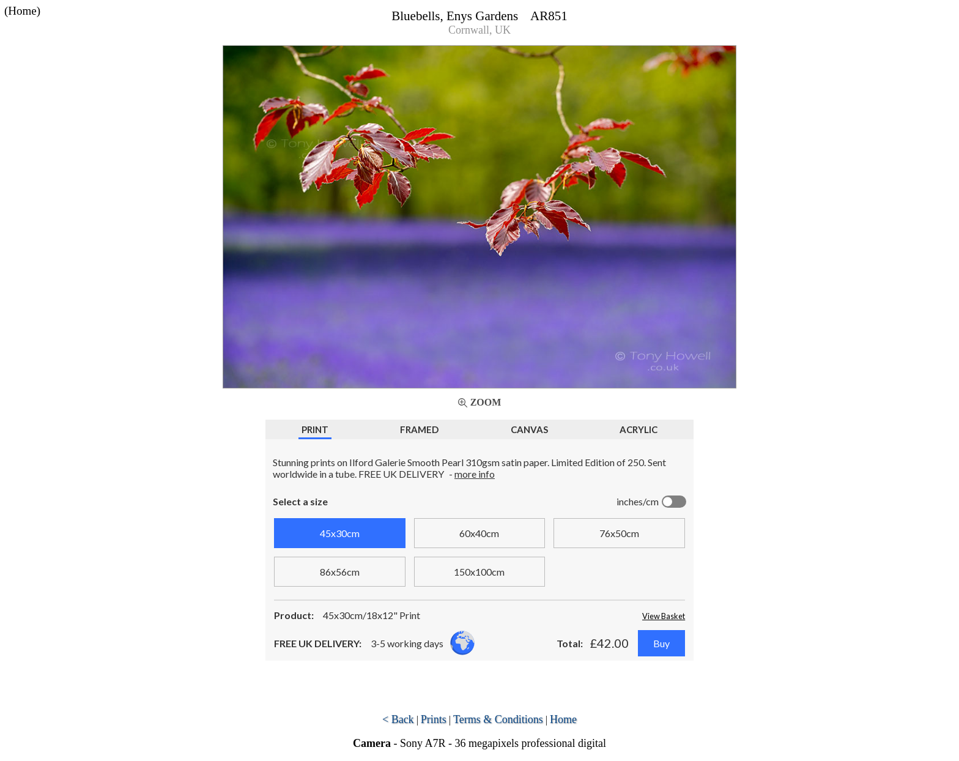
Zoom (486, 402)
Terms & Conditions (498, 719)
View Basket (663, 616)
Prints (433, 719)
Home (563, 719)
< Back (398, 719)
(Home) (22, 10)
